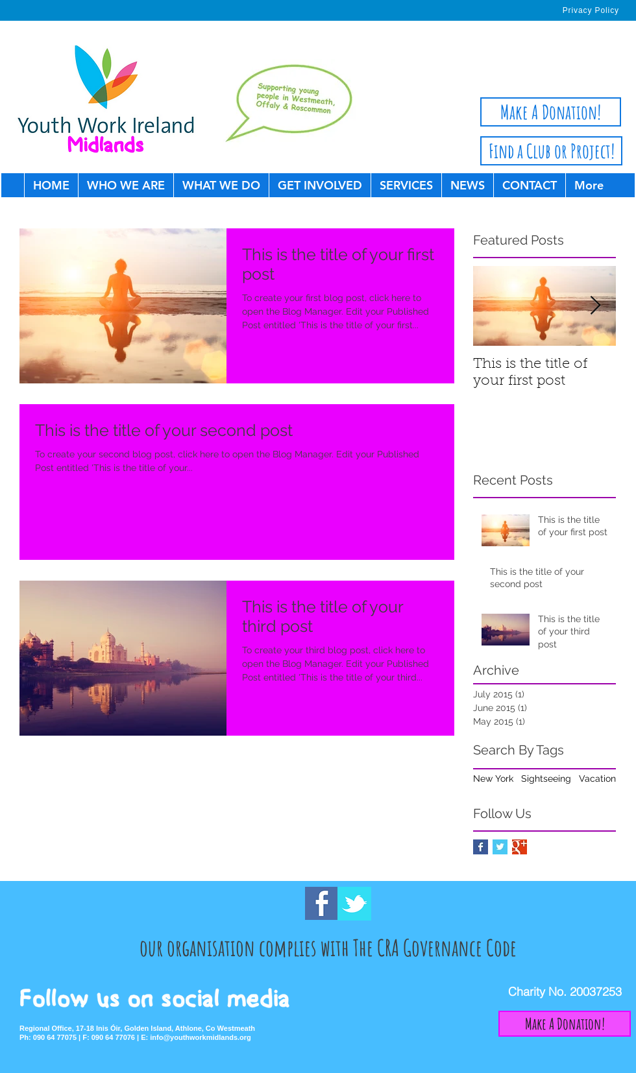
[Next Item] (595, 306)
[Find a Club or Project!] (551, 150)
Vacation (597, 778)
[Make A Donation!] (550, 112)
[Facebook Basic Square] (480, 846)
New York (493, 778)
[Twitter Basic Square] (500, 846)
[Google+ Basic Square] (519, 846)
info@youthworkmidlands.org (200, 1037)
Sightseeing (546, 778)
